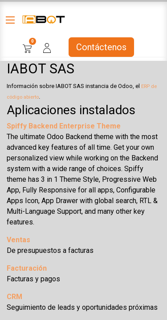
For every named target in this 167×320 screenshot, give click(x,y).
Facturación (27, 268)
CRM (14, 296)
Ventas (18, 240)
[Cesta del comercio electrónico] (27, 47)
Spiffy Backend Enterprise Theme (64, 126)
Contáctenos (101, 47)
